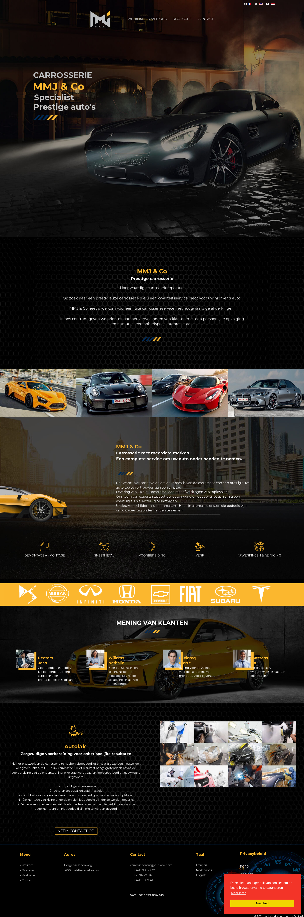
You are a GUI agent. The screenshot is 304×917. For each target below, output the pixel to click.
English (201, 875)
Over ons (28, 870)
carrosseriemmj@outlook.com (151, 865)
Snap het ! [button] (262, 903)
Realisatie (28, 875)
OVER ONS (158, 19)
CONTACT (206, 19)
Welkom (27, 865)
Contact (27, 880)
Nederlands (204, 870)
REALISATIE (182, 19)
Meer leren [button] (238, 893)
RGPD (244, 866)
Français (201, 865)
